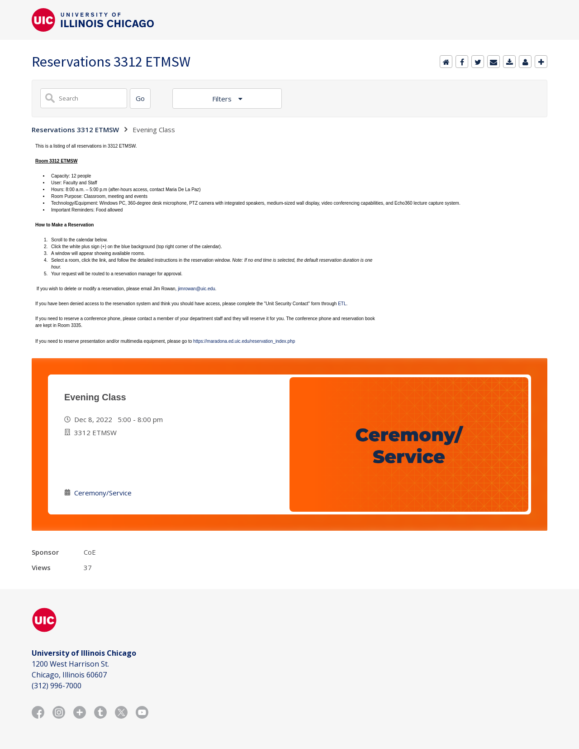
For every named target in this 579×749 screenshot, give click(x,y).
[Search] (140, 98)
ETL (342, 303)
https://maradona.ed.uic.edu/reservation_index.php (244, 341)
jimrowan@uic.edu (196, 288)
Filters (222, 98)
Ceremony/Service (103, 492)
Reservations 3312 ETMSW (75, 129)
